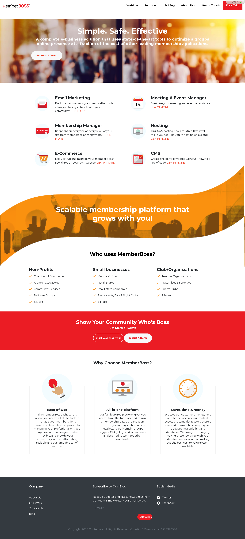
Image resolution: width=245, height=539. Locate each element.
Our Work (35, 503)
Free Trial (232, 5)
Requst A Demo (138, 338)
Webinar (132, 5)
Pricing (170, 5)
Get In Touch (211, 5)
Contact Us (36, 508)
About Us (187, 5)
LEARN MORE (79, 110)
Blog (32, 513)
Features (151, 5)
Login (235, 2)
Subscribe (145, 516)
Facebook (166, 503)
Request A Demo (46, 55)
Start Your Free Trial (108, 338)
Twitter (164, 497)
